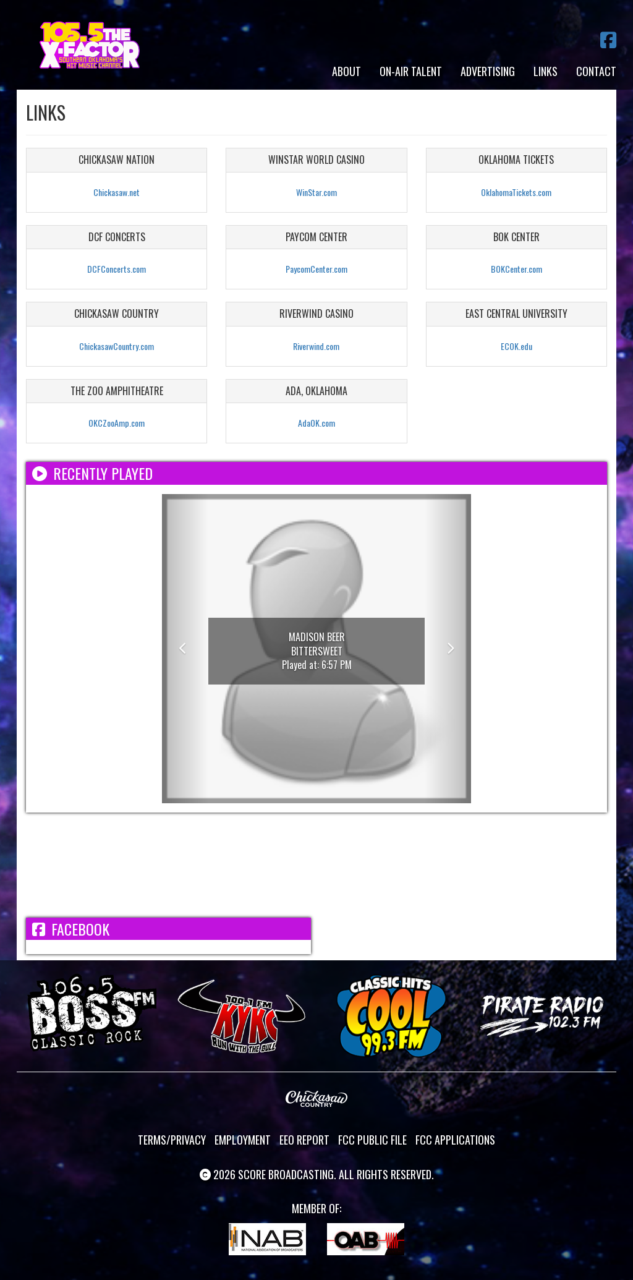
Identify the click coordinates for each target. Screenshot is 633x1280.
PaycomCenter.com (316, 268)
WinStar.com (316, 192)
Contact (596, 71)
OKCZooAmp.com (116, 422)
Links (545, 71)
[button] (185, 648)
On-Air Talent (411, 71)
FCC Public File (372, 1140)
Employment (243, 1140)
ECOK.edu (516, 345)
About (346, 71)
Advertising (488, 71)
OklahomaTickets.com (516, 192)
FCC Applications (455, 1140)
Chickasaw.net (116, 192)
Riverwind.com (316, 345)
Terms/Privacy (172, 1140)
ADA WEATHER (316, 865)
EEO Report (304, 1140)
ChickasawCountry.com (116, 345)
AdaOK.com (316, 422)
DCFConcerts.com (116, 268)
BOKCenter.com (516, 268)
